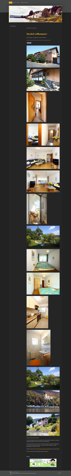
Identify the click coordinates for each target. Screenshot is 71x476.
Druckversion (13, 472)
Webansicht (59, 473)
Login (60, 472)
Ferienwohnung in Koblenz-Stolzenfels (43, 448)
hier (31, 451)
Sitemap (17, 472)
